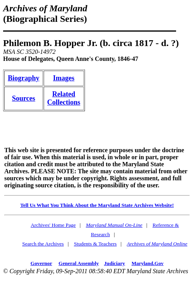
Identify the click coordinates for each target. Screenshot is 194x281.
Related (63, 94)
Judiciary (114, 263)
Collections (63, 102)
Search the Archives (43, 244)
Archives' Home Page (53, 225)
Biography (23, 78)
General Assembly (78, 263)
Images (63, 78)
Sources (23, 98)
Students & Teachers (95, 244)
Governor (41, 263)
